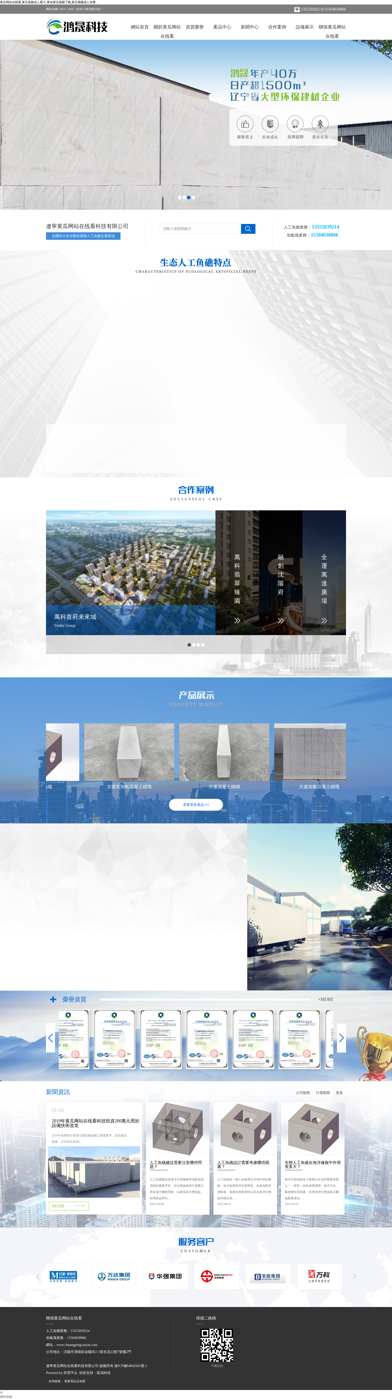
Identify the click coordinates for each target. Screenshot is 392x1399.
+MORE (326, 999)
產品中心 (222, 27)
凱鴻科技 (104, 1373)
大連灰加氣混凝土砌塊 (130, 786)
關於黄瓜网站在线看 (167, 28)
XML (71, 9)
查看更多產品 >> (196, 805)
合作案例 (277, 27)
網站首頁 (140, 27)
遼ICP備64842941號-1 (130, 1366)
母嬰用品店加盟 (74, 1381)
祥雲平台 (71, 1373)
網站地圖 (52, 9)
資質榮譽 (195, 27)
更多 (339, 1093)
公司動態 (303, 1093)
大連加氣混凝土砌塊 (320, 786)
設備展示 (305, 27)
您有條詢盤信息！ (89, 9)
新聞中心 (250, 27)
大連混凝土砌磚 (225, 786)
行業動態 (323, 1093)
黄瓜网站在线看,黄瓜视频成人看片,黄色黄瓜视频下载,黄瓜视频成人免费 (48, 2)
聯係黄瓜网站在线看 (332, 28)
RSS (62, 9)
